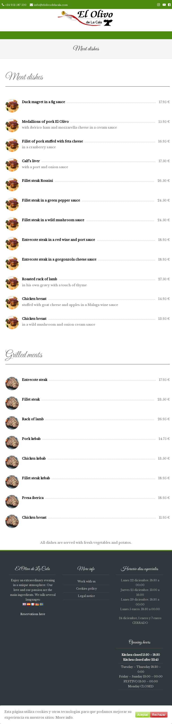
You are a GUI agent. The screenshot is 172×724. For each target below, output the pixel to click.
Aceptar (142, 714)
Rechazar (159, 714)
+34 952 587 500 (15, 4)
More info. (64, 718)
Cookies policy (86, 588)
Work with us (86, 581)
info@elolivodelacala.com (51, 4)
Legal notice (86, 596)
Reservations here (32, 614)
